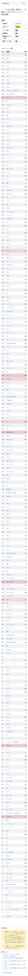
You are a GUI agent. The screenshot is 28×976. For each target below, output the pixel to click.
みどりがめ (9, 614)
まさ (7, 290)
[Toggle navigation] (24, 3)
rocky (7, 69)
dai (7, 101)
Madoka (8, 478)
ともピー (8, 752)
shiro (7, 500)
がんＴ (8, 567)
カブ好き (8, 916)
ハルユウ (8, 443)
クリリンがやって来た (12, 909)
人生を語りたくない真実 (12, 813)
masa (7, 65)
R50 (7, 646)
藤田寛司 (8, 489)
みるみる (8, 105)
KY (7, 429)
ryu (7, 888)
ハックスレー (9, 158)
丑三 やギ (8, 97)
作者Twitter (7, 973)
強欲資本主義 (9, 432)
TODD (7, 468)
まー (7, 176)
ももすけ (8, 728)
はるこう (8, 165)
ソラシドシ (9, 870)
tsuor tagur (9, 439)
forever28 (8, 404)
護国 (7, 58)
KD (7, 838)
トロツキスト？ (10, 211)
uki (7, 197)
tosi (7, 421)
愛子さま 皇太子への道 (10, 958)
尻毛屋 (8, 208)
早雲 (7, 603)
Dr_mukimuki (10, 596)
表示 (17, 27)
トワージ (8, 226)
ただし (8, 55)
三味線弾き (9, 400)
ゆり (7, 162)
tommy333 (9, 126)
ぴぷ (7, 261)
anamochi (9, 147)
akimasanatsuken (11, 553)
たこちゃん (9, 215)
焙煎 (7, 475)
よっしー (8, 112)
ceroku (8, 436)
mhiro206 (8, 194)
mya (7, 528)
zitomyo (8, 713)
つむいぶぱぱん (10, 94)
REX (7, 895)
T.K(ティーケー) (10, 628)
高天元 (8, 87)
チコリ (8, 130)
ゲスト (8, 119)
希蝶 (7, 115)
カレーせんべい (10, 592)
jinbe (7, 122)
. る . (15, 656)
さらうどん (9, 368)
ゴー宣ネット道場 (9, 956)
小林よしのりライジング (11, 954)
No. (3, 52)
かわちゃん (9, 617)
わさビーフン (9, 315)
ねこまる (8, 411)
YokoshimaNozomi (11, 343)
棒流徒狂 (8, 62)
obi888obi (9, 817)
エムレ (8, 667)
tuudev (8, 83)
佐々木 (8, 243)
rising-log (5, 3)
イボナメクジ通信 (9, 964)
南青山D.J (8, 379)
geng (7, 453)
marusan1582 (10, 635)
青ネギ (8, 80)
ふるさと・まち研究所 (12, 90)
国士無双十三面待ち (11, 396)
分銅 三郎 (9, 169)
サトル (8, 133)
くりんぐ (8, 347)
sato (7, 881)
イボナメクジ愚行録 (10, 961)
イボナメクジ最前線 (10, 968)
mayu (7, 254)
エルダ (8, 108)
